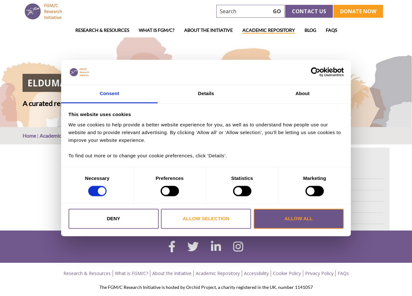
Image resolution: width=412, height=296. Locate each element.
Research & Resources (102, 30)
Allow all (299, 218)
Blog (310, 30)
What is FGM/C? (156, 30)
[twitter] (193, 247)
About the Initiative (208, 30)
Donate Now (358, 11)
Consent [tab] (109, 93)
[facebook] (172, 247)
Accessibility (256, 273)
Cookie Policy (287, 273)
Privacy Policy (319, 273)
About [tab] (302, 93)
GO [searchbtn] (277, 11)
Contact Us (309, 11)
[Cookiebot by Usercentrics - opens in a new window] (315, 72)
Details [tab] (206, 93)
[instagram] (238, 247)
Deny (113, 218)
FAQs (331, 30)
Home (29, 136)
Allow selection (206, 218)
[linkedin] (216, 247)
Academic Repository (268, 30)
